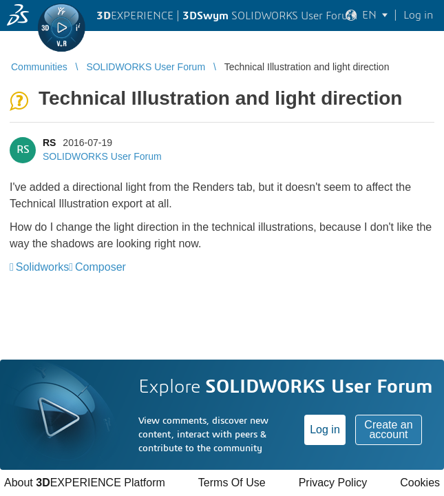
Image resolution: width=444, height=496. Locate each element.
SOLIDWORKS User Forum (102, 156)
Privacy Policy (333, 482)
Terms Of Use (232, 482)
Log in (325, 429)
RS (49, 142)
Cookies (420, 482)
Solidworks (42, 267)
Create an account (388, 429)
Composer (100, 267)
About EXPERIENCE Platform (84, 482)
